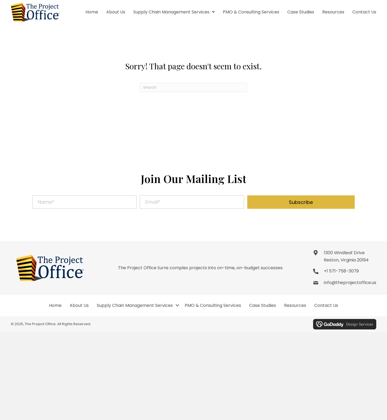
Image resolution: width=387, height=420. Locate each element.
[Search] (193, 87)
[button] (301, 202)
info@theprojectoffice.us (350, 282)
